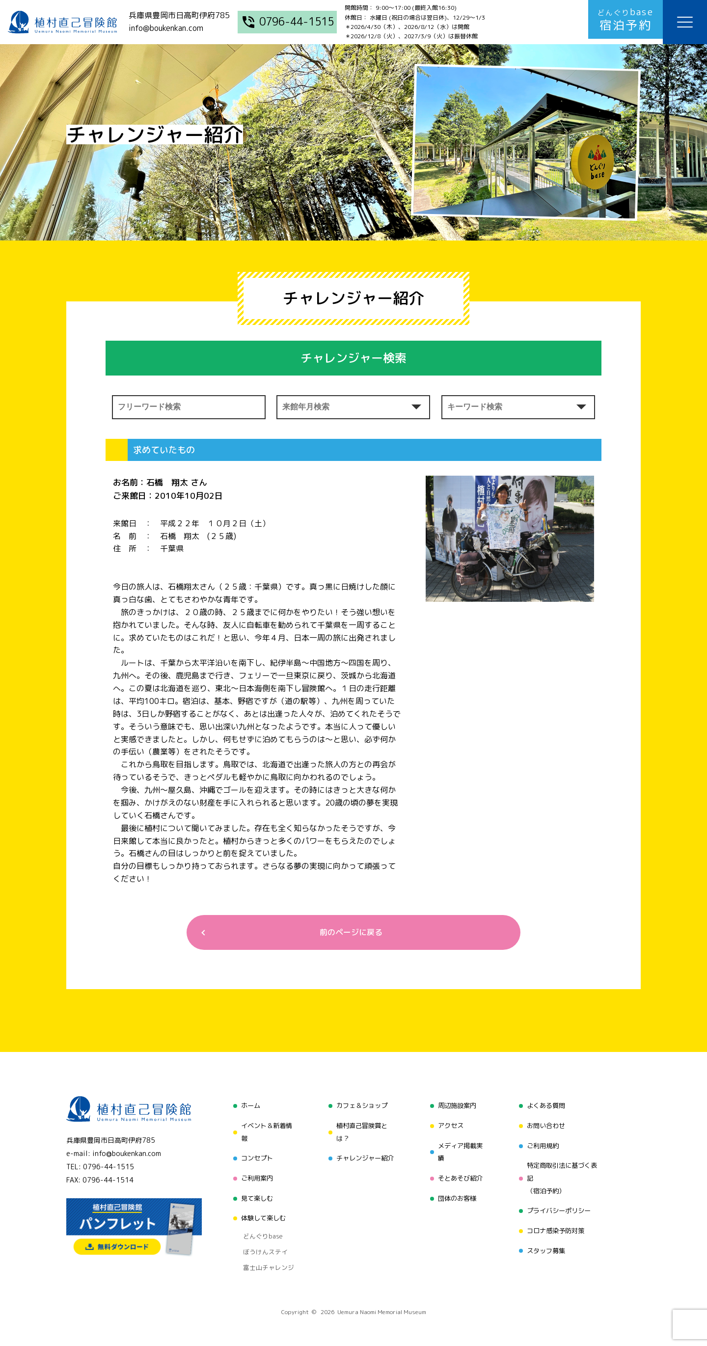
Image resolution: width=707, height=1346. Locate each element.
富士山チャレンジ (264, 1252)
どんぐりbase (259, 1228)
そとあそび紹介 (459, 1175)
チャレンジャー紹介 (364, 1156)
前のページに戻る (349, 932)
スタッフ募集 (546, 1244)
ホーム (247, 1106)
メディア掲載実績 (459, 1150)
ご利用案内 (254, 1175)
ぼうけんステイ (261, 1240)
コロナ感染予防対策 (556, 1225)
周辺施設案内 (456, 1106)
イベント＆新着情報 (264, 1132)
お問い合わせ (546, 1125)
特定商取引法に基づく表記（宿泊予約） (563, 1175)
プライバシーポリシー (559, 1206)
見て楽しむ (254, 1194)
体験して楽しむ (261, 1212)
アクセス (449, 1125)
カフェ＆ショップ (360, 1106)
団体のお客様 (456, 1194)
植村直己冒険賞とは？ (360, 1132)
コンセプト (254, 1156)
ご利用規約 (542, 1144)
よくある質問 (546, 1106)
